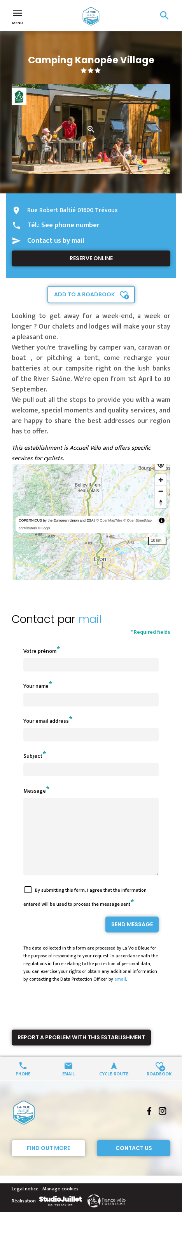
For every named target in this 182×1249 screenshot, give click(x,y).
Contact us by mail (55, 241)
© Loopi (44, 528)
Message (34, 790)
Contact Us (134, 1162)
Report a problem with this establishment (81, 1051)
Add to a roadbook (84, 294)
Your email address (46, 721)
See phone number (70, 225)
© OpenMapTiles (109, 520)
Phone (23, 1087)
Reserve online (91, 258)
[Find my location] (160, 464)
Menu (17, 16)
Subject (32, 755)
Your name (36, 686)
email (120, 993)
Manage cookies (60, 1203)
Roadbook (159, 1087)
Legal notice (25, 1203)
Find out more (48, 1162)
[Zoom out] (160, 491)
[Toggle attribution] (161, 520)
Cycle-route (113, 1087)
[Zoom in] (160, 479)
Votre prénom (39, 651)
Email (68, 1087)
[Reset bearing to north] (160, 502)
